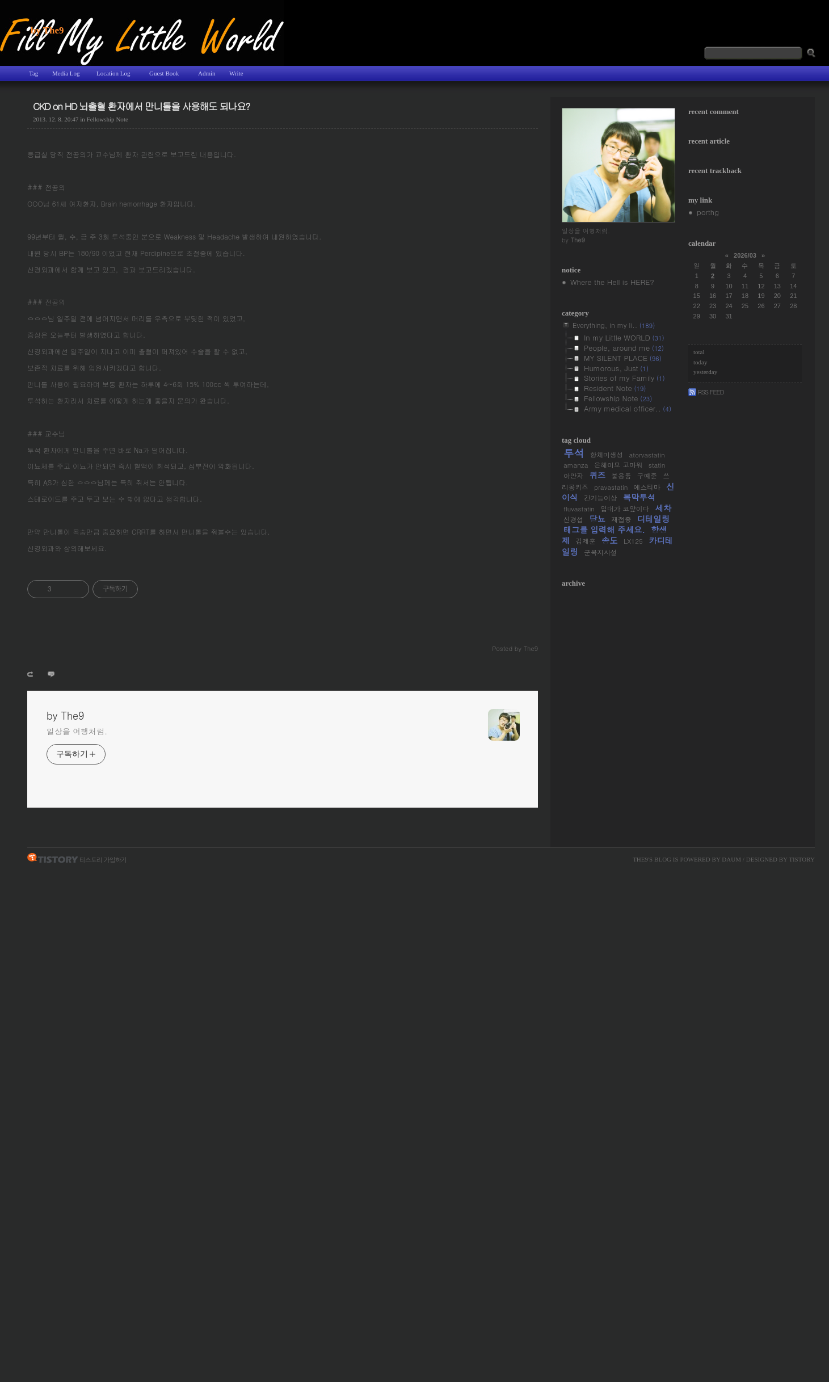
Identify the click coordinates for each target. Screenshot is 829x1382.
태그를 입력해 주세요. (604, 529)
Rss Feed (705, 391)
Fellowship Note (107, 119)
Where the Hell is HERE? (612, 281)
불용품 (621, 475)
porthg (708, 212)
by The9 (47, 30)
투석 (573, 453)
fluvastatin (579, 508)
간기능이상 (600, 497)
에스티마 (647, 487)
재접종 (621, 519)
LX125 (633, 540)
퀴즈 (597, 475)
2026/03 (745, 255)
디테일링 (653, 518)
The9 (640, 859)
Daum (731, 859)
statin (657, 464)
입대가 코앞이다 (624, 508)
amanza (575, 464)
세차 (663, 508)
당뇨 (597, 518)
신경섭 (573, 519)
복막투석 (639, 497)
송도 (609, 540)
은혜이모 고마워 (618, 464)
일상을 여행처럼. (77, 731)
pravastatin (611, 487)
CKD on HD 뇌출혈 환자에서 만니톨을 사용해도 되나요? (141, 106)
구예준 (647, 475)
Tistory (802, 859)
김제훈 (586, 540)
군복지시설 (600, 552)
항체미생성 (606, 454)
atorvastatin (647, 454)
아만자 (573, 475)
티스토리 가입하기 (103, 858)
